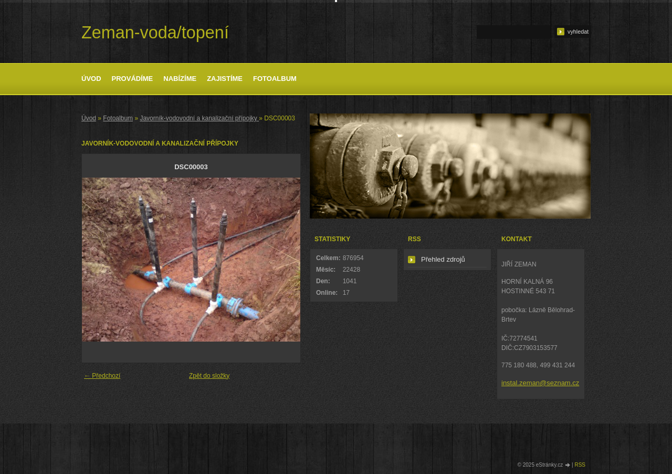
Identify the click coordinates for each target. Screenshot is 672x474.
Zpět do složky (209, 375)
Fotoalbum (275, 79)
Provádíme (132, 79)
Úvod (91, 79)
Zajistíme (225, 79)
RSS (579, 465)
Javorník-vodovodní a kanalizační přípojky (199, 118)
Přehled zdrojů (443, 259)
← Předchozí (102, 375)
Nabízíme (179, 79)
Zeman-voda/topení (155, 32)
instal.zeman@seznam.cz (540, 383)
